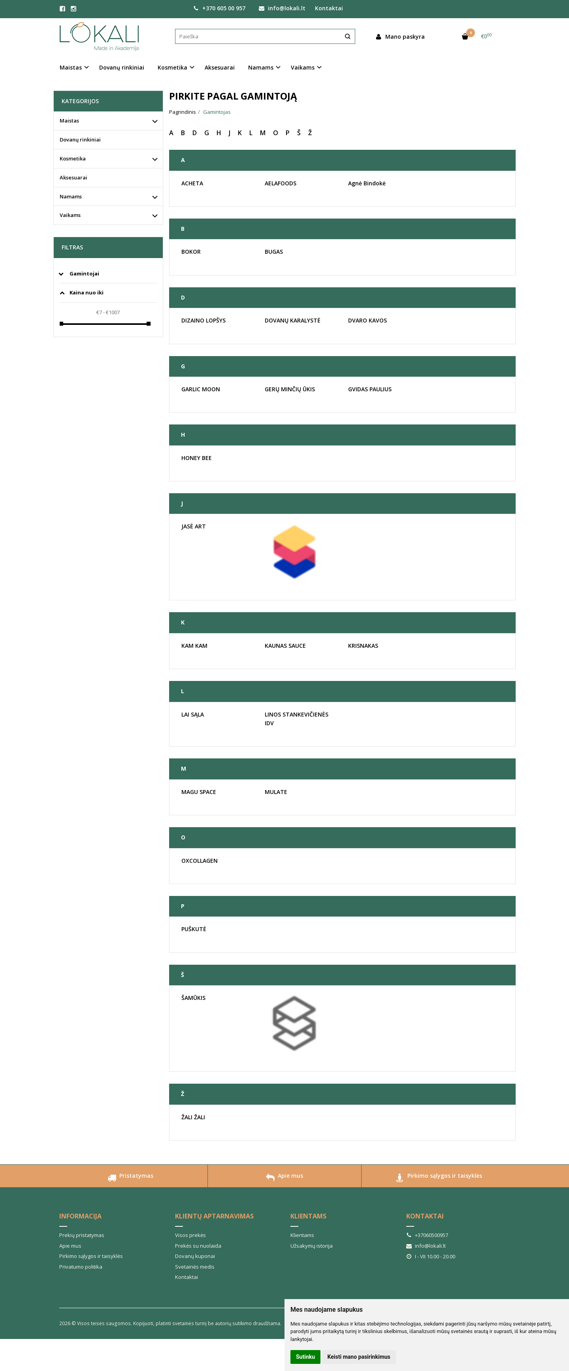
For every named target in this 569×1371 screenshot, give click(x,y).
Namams (71, 196)
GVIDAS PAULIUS (370, 389)
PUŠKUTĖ (193, 929)
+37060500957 (427, 1235)
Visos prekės (190, 1235)
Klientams (308, 1216)
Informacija (80, 1216)
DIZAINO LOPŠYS (203, 320)
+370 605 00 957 (219, 8)
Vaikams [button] (303, 67)
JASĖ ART (193, 526)
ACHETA (192, 183)
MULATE (276, 792)
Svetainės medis (195, 1266)
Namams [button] (260, 67)
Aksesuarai (220, 67)
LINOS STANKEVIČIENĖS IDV (296, 719)
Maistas (69, 120)
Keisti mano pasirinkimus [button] (359, 1357)
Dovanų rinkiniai (121, 67)
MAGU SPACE (198, 792)
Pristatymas (130, 1179)
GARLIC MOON (200, 389)
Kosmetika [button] (172, 67)
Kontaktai (329, 8)
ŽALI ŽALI (193, 1117)
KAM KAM (194, 645)
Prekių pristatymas (81, 1235)
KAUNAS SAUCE (285, 645)
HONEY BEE (196, 458)
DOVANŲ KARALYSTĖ (292, 320)
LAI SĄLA (192, 714)
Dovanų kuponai (195, 1256)
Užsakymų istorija (311, 1245)
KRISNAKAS (363, 645)
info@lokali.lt (282, 8)
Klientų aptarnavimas (214, 1216)
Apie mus (284, 1179)
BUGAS (274, 251)
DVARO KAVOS (367, 320)
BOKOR (191, 251)
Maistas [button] (71, 67)
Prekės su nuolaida (198, 1245)
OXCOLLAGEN (199, 860)
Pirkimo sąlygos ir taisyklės (439, 1179)
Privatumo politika (80, 1266)
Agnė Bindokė (367, 183)
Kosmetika (73, 158)
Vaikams (70, 215)
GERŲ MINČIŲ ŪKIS (290, 389)
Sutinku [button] (305, 1357)
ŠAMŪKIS (193, 997)
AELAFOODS (280, 183)
